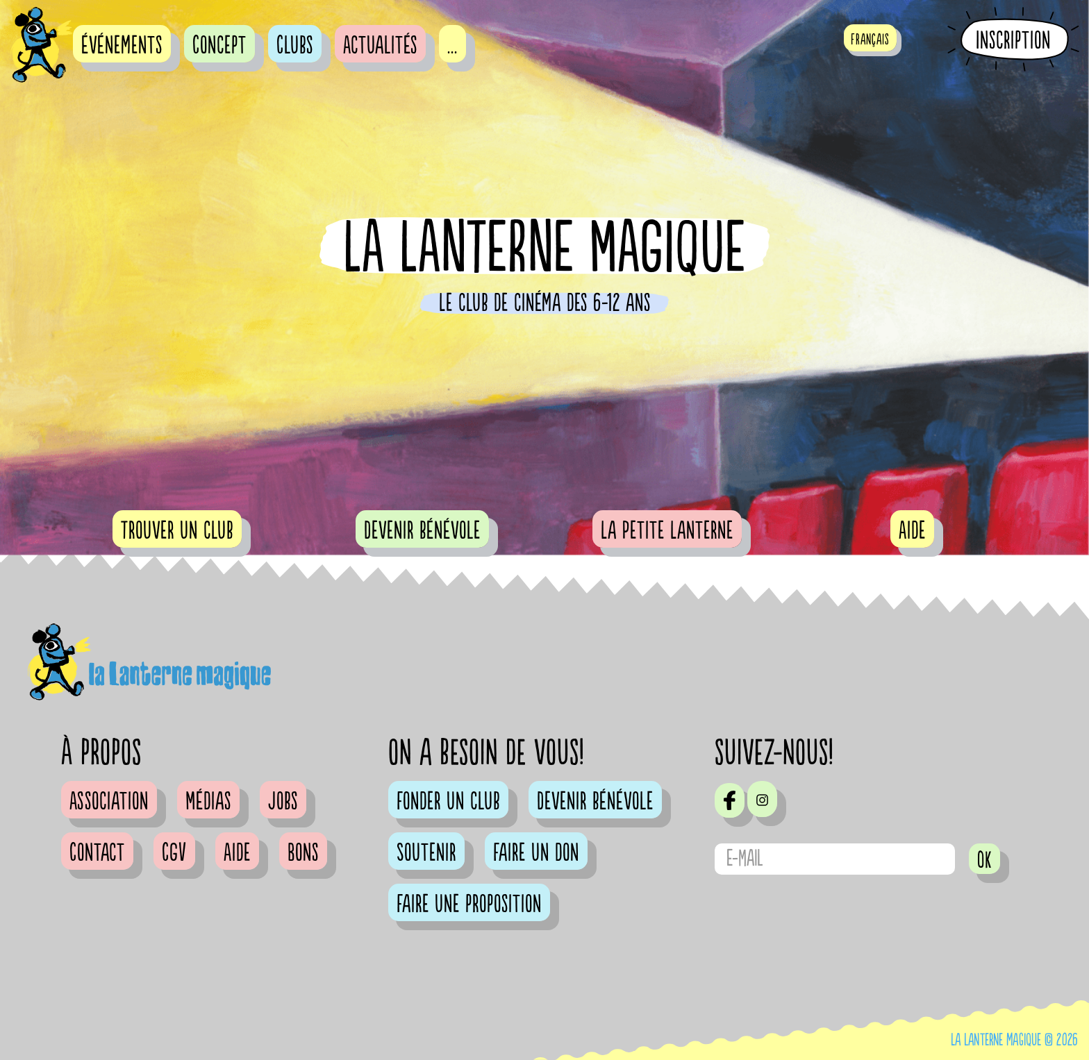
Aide (912, 531)
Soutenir (426, 853)
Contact (97, 853)
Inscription (1013, 40)
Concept (219, 45)
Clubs (294, 45)
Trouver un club (177, 531)
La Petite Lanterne (667, 531)
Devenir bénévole (422, 531)
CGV (174, 853)
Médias (208, 801)
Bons (303, 853)
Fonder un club (448, 801)
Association (109, 801)
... (452, 45)
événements (122, 45)
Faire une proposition (469, 904)
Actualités (380, 45)
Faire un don (536, 853)
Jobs (283, 801)
